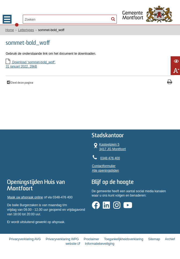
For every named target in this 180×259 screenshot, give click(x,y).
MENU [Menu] (7, 19)
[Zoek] (112, 18)
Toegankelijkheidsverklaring (123, 239)
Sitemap (154, 239)
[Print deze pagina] (169, 82)
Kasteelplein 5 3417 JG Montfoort (109, 146)
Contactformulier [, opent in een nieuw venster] (103, 166)
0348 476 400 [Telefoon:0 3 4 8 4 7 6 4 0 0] (110, 158)
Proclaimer (91, 239)
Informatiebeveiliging (99, 244)
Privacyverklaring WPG (62, 239)
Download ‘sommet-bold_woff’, (90, 64)
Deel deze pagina (21, 83)
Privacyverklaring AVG (25, 239)
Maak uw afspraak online (25, 197)
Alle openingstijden (105, 170)
